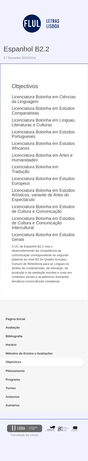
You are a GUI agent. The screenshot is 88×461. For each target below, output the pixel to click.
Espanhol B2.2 (26, 49)
